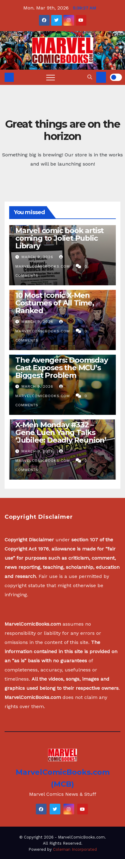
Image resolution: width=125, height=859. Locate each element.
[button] (89, 77)
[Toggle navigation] (50, 77)
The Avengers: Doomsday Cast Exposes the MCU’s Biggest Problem (61, 368)
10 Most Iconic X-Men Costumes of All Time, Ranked (54, 303)
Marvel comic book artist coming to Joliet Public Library (59, 238)
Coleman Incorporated (75, 849)
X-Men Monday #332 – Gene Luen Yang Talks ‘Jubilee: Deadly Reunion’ (60, 432)
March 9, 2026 (38, 257)
